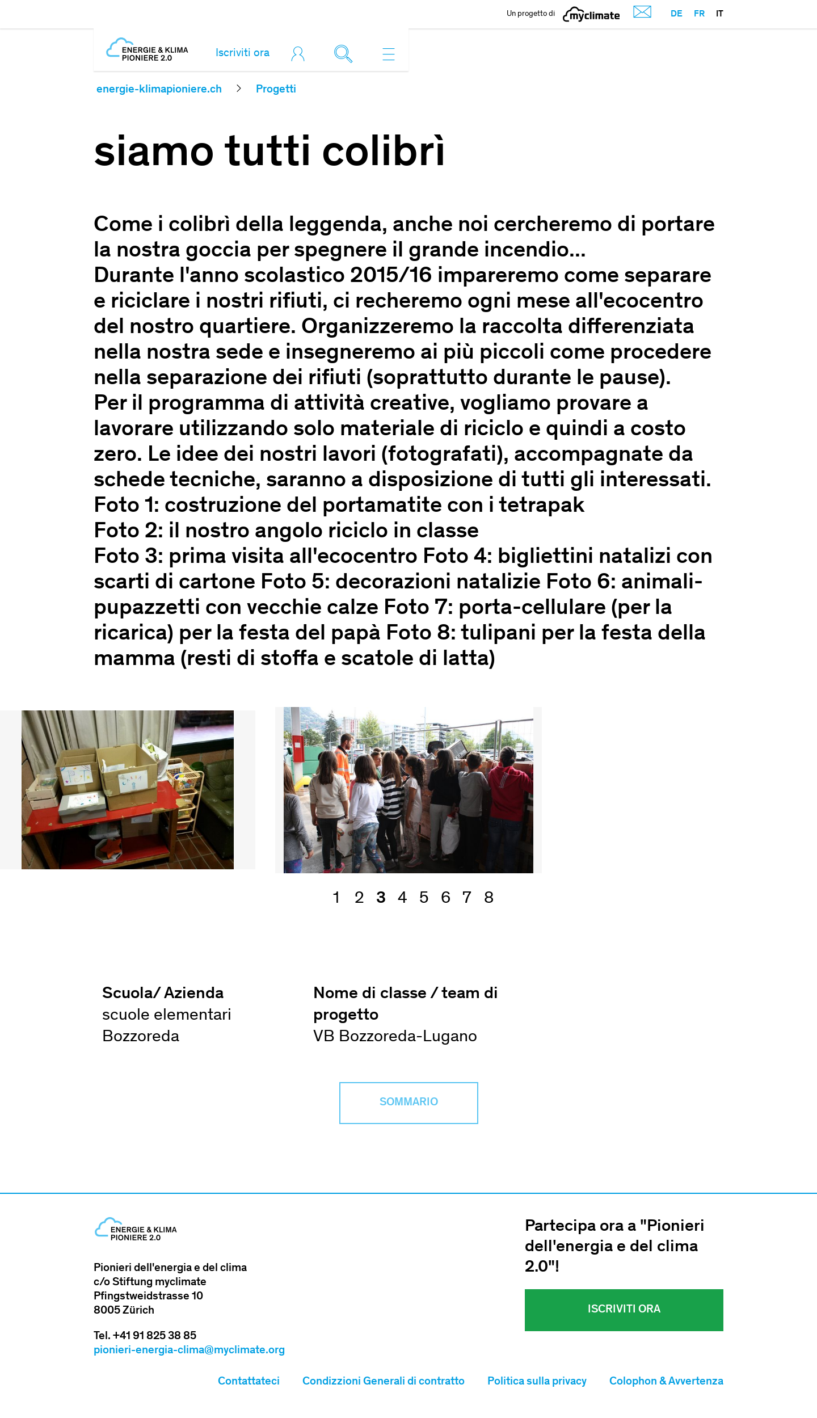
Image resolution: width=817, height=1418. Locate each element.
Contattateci (249, 1382)
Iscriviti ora (242, 54)
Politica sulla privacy (537, 1382)
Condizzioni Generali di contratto (383, 1382)
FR (699, 14)
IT (719, 14)
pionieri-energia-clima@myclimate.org (189, 1351)
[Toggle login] (300, 54)
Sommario (409, 1103)
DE (677, 14)
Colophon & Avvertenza (666, 1382)
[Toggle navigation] (388, 54)
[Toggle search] (346, 54)
